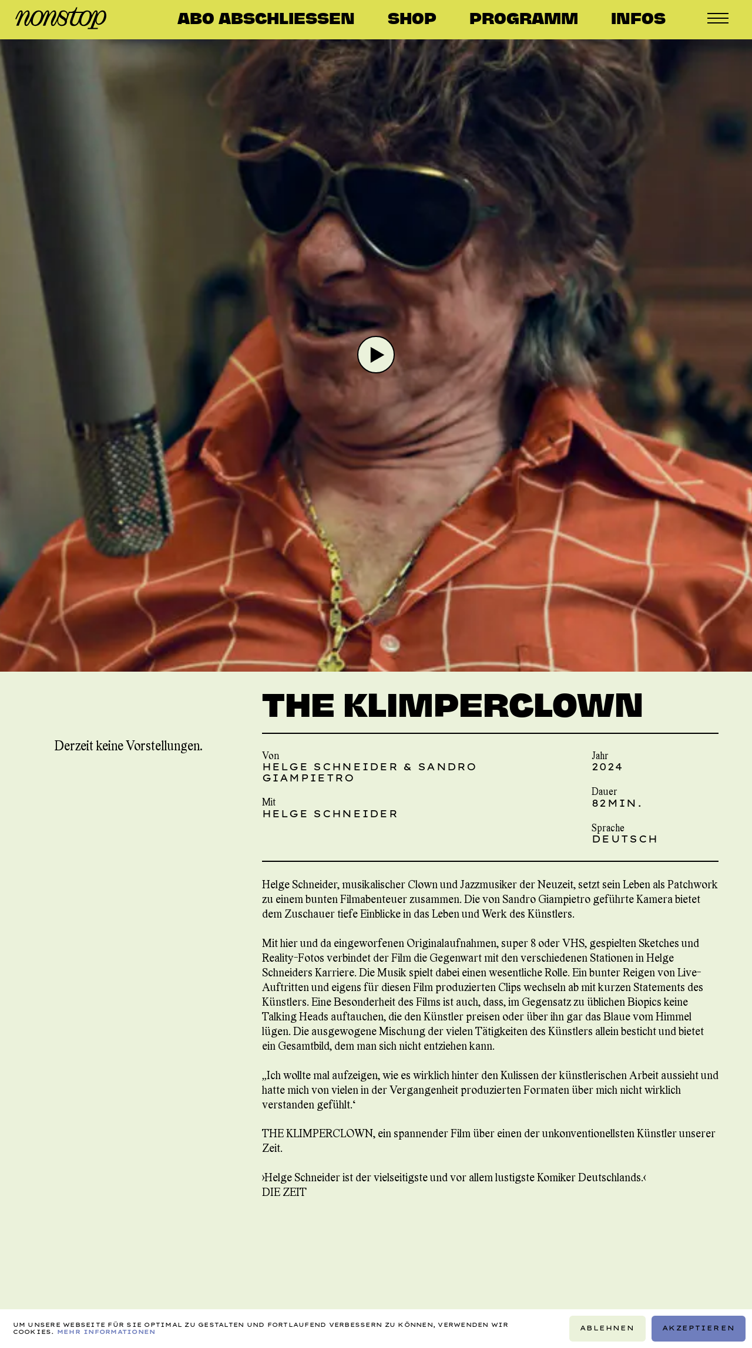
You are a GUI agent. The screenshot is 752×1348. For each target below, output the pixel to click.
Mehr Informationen (106, 1332)
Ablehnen (607, 1328)
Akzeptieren (698, 1328)
